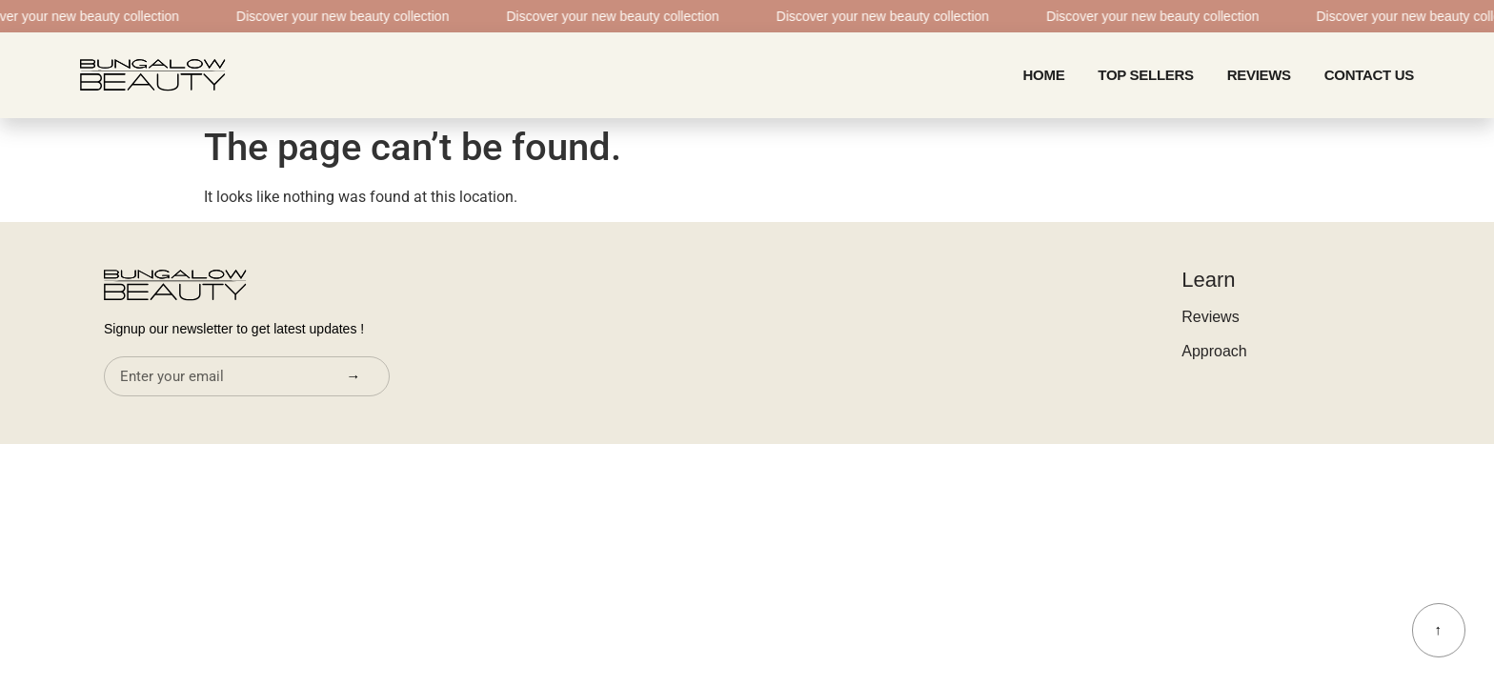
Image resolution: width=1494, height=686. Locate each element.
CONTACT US (1369, 75)
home (1044, 75)
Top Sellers (1145, 75)
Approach (1214, 351)
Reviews (1259, 75)
